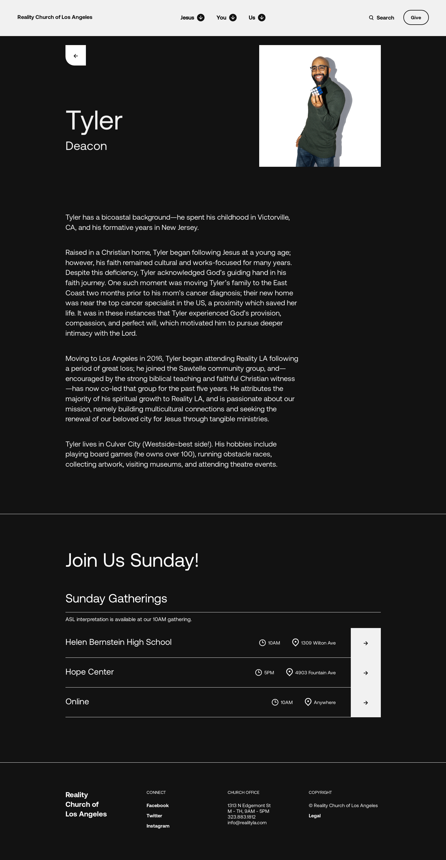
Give (416, 17)
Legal (315, 815)
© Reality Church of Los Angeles (343, 805)
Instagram (158, 825)
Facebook (158, 805)
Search (385, 17)
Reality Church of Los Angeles (55, 17)
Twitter (154, 815)
